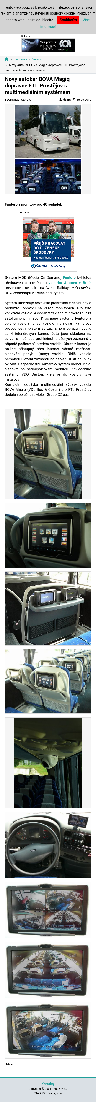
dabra (65, 99)
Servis (36, 59)
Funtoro (69, 277)
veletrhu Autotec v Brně (70, 283)
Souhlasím (68, 20)
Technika (20, 59)
